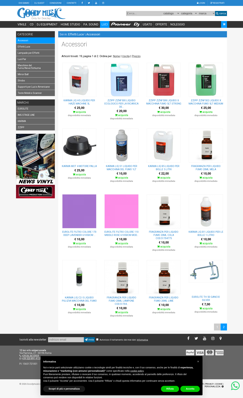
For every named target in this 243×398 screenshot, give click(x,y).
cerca (221, 13)
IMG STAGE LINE (26, 115)
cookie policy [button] (137, 371)
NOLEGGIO (177, 24)
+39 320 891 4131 (31, 358)
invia (89, 339)
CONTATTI (71, 3)
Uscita (126, 56)
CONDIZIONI (55, 3)
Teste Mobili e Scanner (30, 93)
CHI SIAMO (24, 3)
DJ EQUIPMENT (47, 24)
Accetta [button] (190, 388)
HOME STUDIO (70, 24)
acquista (79, 112)
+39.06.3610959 (30, 355)
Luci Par (22, 59)
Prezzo (136, 56)
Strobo (21, 80)
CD (32, 24)
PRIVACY (209, 384)
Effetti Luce (24, 46)
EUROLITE (23, 108)
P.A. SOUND (90, 24)
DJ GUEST (39, 3)
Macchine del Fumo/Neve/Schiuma (29, 66)
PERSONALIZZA (212, 386)
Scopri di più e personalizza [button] (64, 388)
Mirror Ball (23, 74)
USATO (147, 24)
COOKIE (219, 384)
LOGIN (201, 3)
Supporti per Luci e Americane (34, 86)
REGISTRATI (217, 3)
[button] (198, 361)
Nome (116, 56)
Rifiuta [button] (170, 388)
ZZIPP (21, 127)
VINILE (22, 24)
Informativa (142, 340)
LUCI (105, 24)
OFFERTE (161, 24)
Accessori (23, 40)
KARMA (22, 121)
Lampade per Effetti (28, 53)
